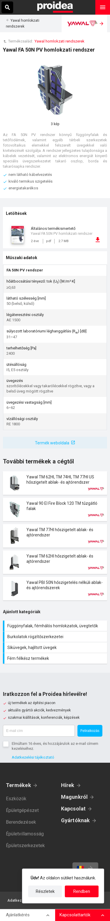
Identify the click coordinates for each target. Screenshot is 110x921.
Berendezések (21, 822)
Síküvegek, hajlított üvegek (55, 647)
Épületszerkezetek (25, 845)
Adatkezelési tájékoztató (33, 757)
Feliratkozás (89, 731)
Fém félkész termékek (55, 658)
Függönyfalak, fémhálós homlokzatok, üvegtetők (55, 626)
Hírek (68, 785)
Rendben (81, 891)
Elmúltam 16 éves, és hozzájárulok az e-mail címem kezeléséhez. (55, 746)
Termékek (18, 785)
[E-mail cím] (39, 731)
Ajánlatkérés (18, 914)
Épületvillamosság (25, 834)
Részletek (45, 891)
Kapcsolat (73, 809)
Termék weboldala (52, 443)
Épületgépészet (22, 810)
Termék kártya (55, 483)
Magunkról (74, 797)
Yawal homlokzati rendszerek (59, 41)
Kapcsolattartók (75, 914)
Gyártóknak (75, 820)
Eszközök (16, 798)
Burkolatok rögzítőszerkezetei (55, 636)
